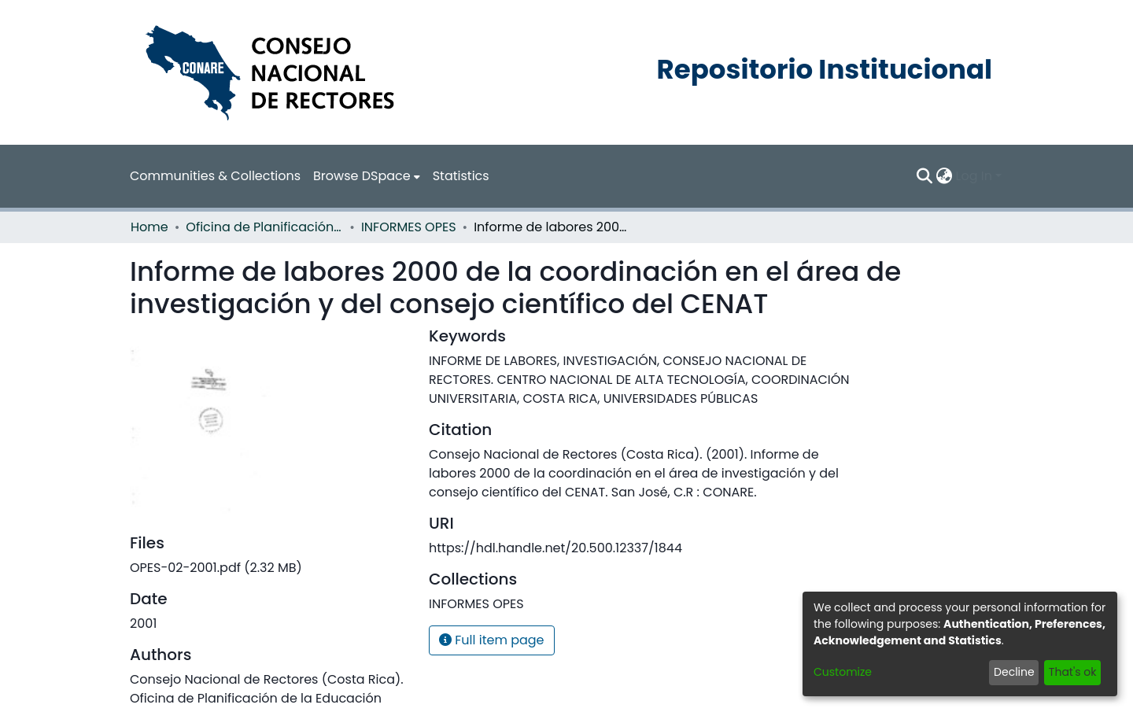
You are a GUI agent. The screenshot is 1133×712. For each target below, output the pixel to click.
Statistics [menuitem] (461, 176)
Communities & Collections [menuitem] (215, 176)
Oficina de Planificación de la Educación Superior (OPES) (264, 227)
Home (149, 227)
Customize (843, 672)
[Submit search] (925, 176)
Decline (1014, 672)
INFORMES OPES (408, 227)
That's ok (1073, 672)
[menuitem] (366, 176)
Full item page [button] (491, 640)
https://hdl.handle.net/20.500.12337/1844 (555, 548)
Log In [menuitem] (974, 176)
